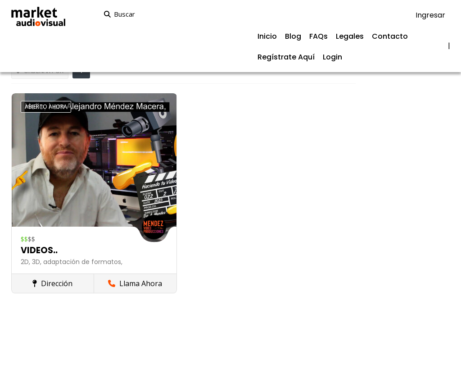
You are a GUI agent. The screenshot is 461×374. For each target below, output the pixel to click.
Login (332, 57)
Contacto (390, 36)
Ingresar (430, 15)
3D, (37, 261)
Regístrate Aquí (286, 57)
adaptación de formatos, (82, 261)
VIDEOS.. (39, 250)
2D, (26, 261)
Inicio (267, 36)
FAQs (318, 36)
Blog (293, 36)
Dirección (52, 283)
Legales (350, 36)
